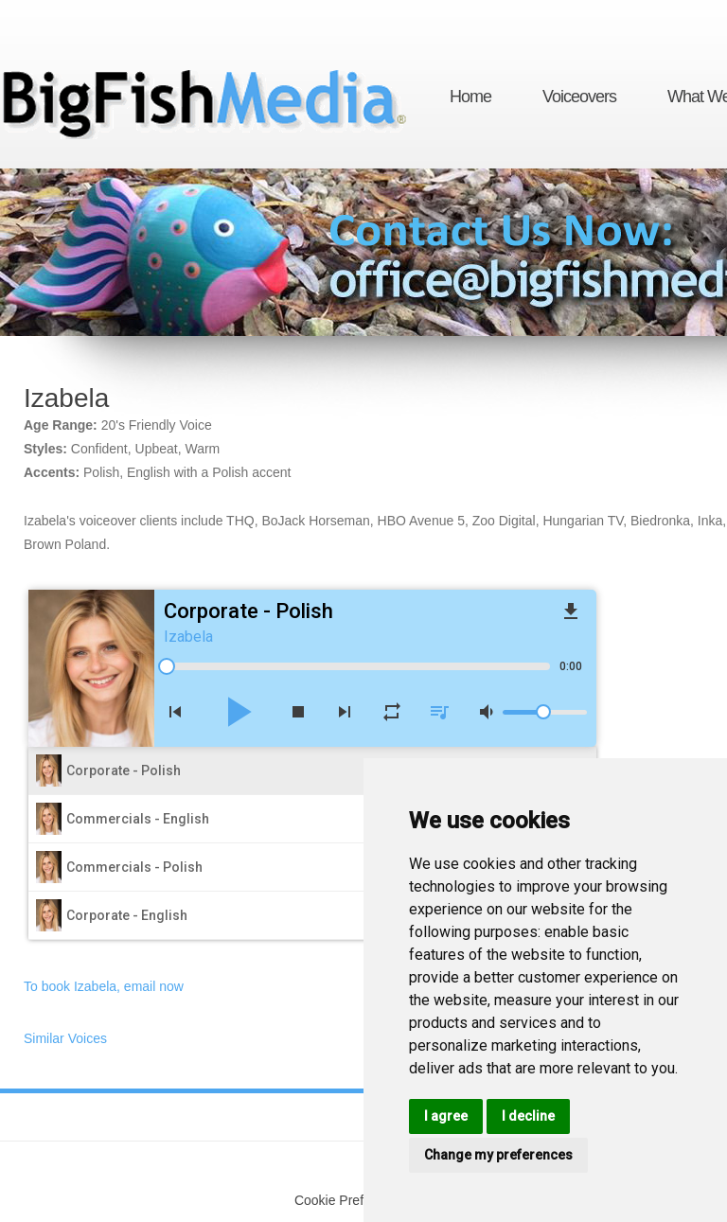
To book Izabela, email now (104, 986)
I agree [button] (446, 1116)
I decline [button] (528, 1116)
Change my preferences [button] (498, 1154)
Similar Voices (65, 1038)
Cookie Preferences (352, 1200)
